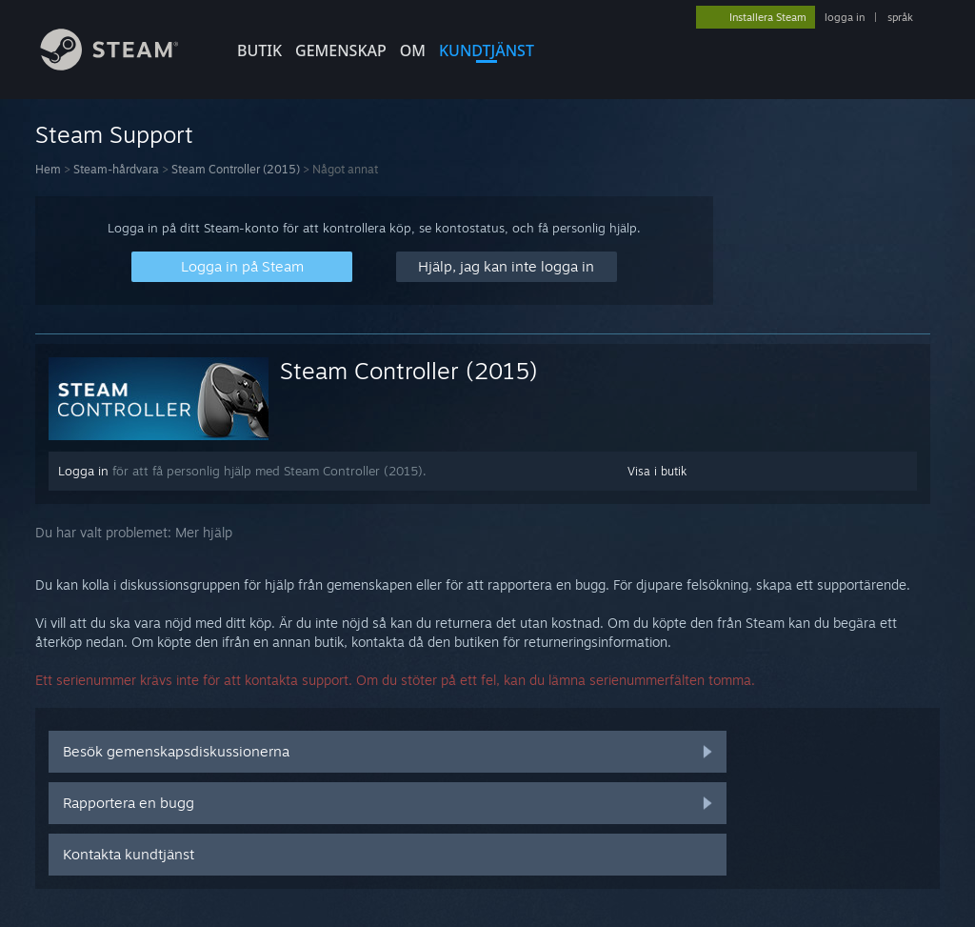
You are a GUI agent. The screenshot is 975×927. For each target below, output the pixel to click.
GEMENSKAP (341, 50)
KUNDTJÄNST (486, 50)
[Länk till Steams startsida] (124, 65)
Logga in (83, 470)
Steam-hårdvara (116, 169)
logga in (845, 17)
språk (900, 17)
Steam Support (114, 134)
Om (413, 50)
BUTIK (259, 50)
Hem (48, 169)
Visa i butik (656, 471)
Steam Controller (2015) (235, 169)
